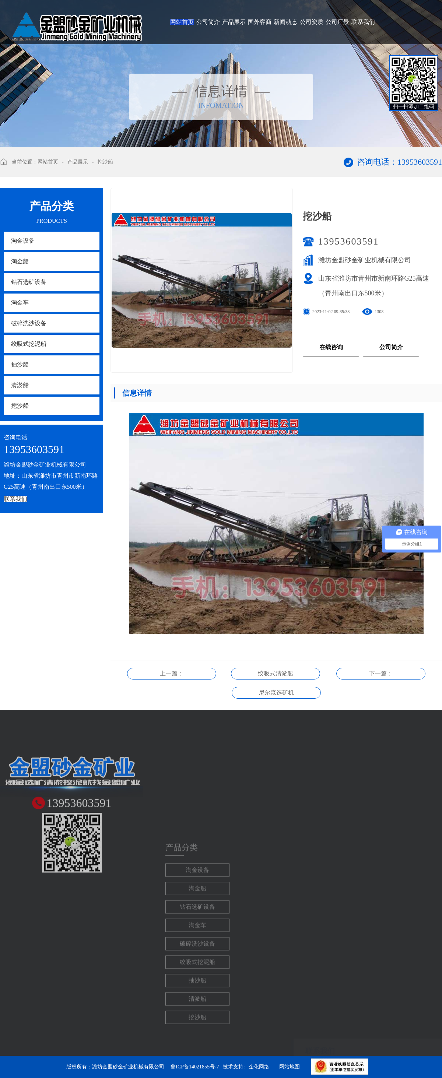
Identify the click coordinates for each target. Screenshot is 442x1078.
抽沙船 (20, 364)
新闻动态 (285, 22)
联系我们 (363, 22)
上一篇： (171, 673)
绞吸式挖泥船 (28, 344)
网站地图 (289, 1067)
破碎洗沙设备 (28, 323)
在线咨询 (331, 347)
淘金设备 (23, 241)
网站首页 (182, 22)
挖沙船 (105, 162)
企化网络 (259, 1067)
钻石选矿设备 (28, 282)
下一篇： (381, 673)
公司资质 (311, 22)
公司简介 (208, 22)
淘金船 (20, 261)
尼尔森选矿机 (276, 692)
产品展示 (234, 22)
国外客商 (259, 22)
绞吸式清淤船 (275, 673)
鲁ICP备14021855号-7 (195, 1067)
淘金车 (20, 302)
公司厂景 (337, 22)
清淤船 (20, 385)
